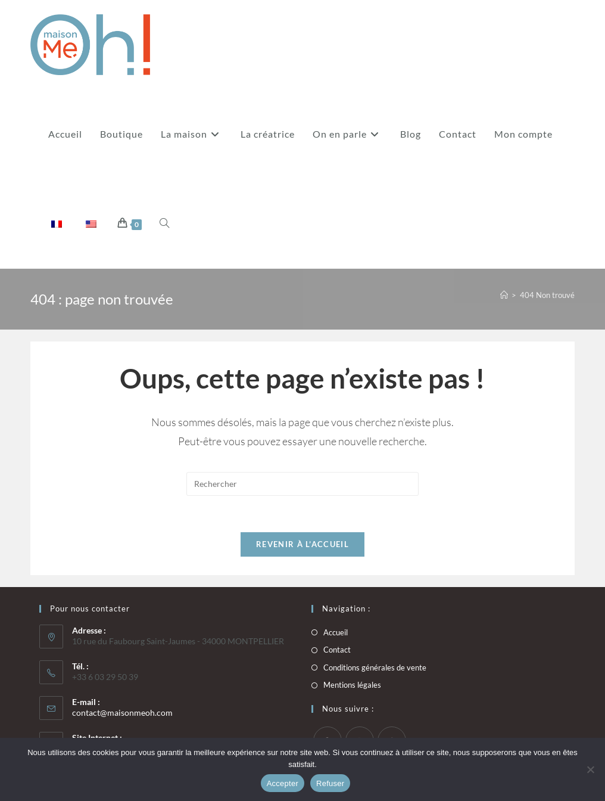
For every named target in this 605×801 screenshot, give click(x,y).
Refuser (330, 783)
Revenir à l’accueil (302, 544)
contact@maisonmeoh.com (122, 712)
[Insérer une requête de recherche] (302, 484)
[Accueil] (504, 295)
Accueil (335, 632)
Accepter (282, 783)
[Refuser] (590, 769)
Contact (337, 649)
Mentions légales (352, 685)
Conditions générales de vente (374, 667)
